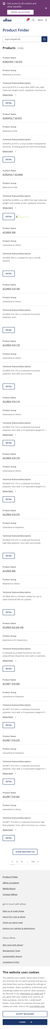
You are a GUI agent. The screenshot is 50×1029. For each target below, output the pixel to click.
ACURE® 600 (9, 570)
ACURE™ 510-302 (11, 796)
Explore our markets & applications (19, 928)
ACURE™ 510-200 (11, 683)
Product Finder (10, 876)
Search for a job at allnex (14, 917)
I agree (25, 1022)
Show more (10, 95)
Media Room (9, 888)
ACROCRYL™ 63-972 (12, 61)
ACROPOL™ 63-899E (13, 174)
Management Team (11, 950)
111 (33, 861)
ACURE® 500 (9, 232)
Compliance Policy (11, 962)
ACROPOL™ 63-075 (12, 118)
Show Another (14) (25, 852)
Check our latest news (13, 922)
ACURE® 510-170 (11, 345)
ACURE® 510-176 (11, 458)
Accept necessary (25, 1014)
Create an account (20, 12)
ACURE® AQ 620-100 (13, 627)
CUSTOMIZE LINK (37, 1006)
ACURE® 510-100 (11, 288)
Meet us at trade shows (13, 911)
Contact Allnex (10, 894)
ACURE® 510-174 (11, 401)
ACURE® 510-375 (11, 514)
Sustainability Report (12, 956)
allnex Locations (11, 882)
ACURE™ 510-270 (11, 740)
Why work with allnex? (13, 945)
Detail (9, 103)
